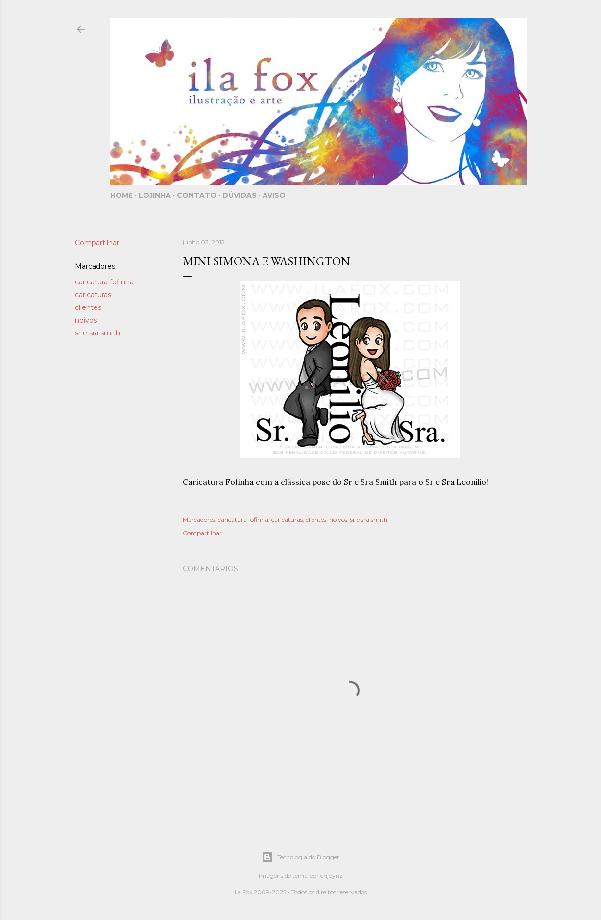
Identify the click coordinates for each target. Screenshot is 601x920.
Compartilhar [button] (97, 242)
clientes (88, 307)
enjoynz (331, 875)
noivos (86, 320)
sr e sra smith (97, 333)
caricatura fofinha (104, 282)
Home (121, 195)
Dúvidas (239, 195)
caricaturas (93, 294)
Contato (196, 195)
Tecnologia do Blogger (300, 857)
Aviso (274, 195)
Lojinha (155, 195)
